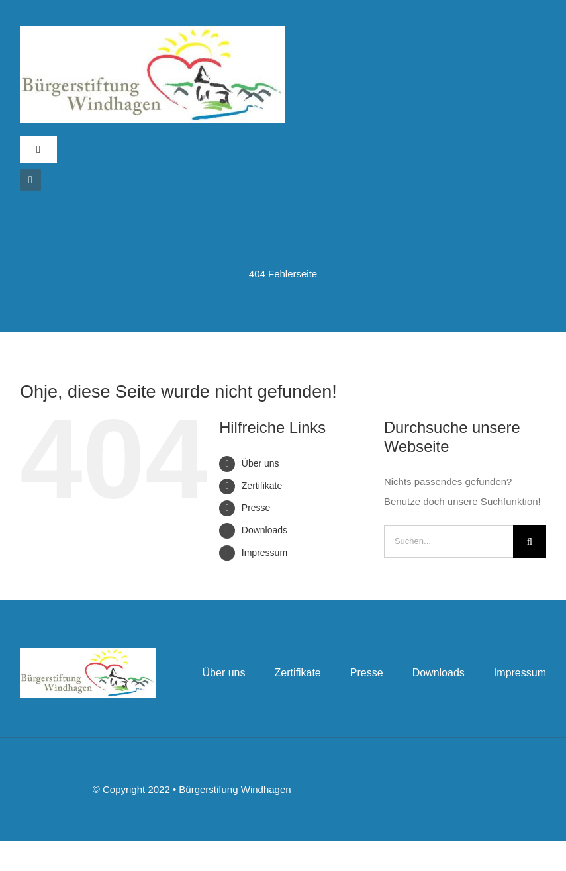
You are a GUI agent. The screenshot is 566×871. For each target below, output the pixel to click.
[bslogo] (152, 31)
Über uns (260, 463)
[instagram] (30, 180)
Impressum (264, 552)
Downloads (264, 530)
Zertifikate (262, 486)
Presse (256, 507)
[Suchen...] (448, 541)
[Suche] (529, 541)
